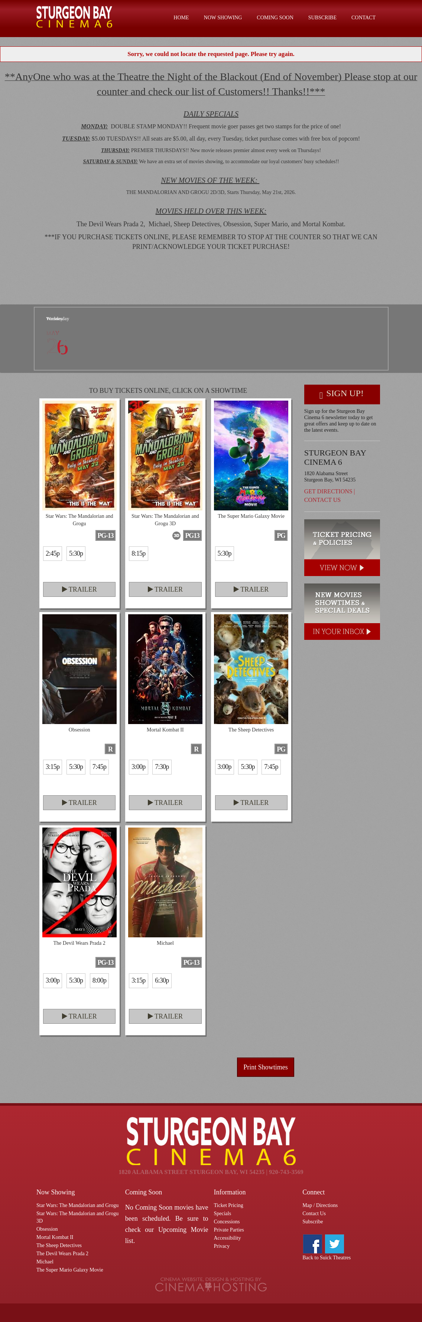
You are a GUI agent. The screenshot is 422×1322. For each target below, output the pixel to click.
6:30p (162, 980)
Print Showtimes (265, 1067)
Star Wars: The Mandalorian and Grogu (77, 1205)
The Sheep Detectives (59, 1245)
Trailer (79, 589)
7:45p (99, 766)
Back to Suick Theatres (326, 1257)
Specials (222, 1213)
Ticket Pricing (228, 1205)
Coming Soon (275, 17)
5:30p (76, 553)
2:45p (52, 553)
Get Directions (328, 491)
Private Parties (229, 1230)
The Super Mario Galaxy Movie (69, 1270)
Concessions (227, 1221)
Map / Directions (320, 1205)
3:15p (52, 766)
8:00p (99, 980)
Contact (363, 17)
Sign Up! (341, 394)
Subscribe (322, 17)
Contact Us (322, 500)
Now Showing (223, 17)
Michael (44, 1262)
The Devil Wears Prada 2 (62, 1253)
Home (181, 17)
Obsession (47, 1229)
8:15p (138, 553)
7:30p (162, 766)
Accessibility (227, 1238)
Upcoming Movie (183, 1229)
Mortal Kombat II (55, 1237)
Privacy (222, 1246)
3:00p (138, 766)
